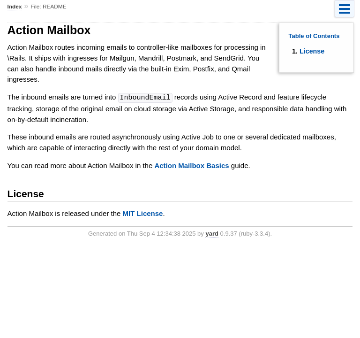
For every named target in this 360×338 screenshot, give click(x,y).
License (312, 51)
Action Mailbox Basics (191, 165)
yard (211, 233)
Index (15, 6)
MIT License (143, 213)
